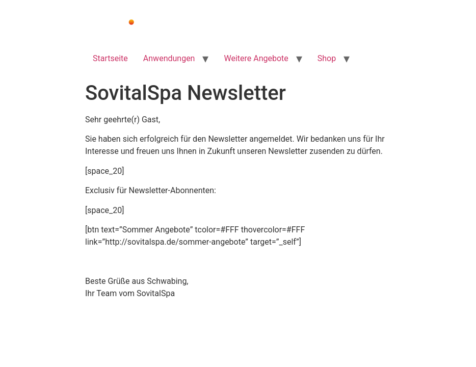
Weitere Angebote (256, 58)
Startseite (110, 58)
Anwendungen (169, 58)
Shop (327, 58)
